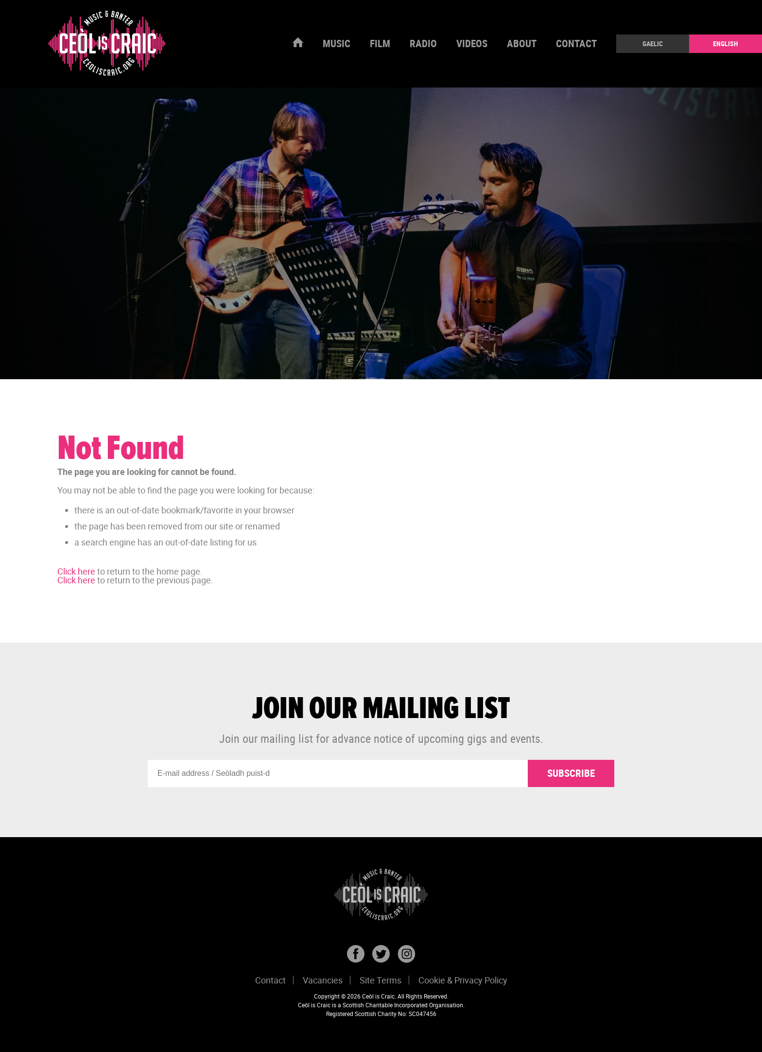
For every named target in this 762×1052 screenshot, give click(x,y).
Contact (576, 43)
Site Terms (380, 980)
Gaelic (652, 43)
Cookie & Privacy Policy (462, 980)
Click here (76, 571)
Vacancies (323, 980)
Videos (471, 43)
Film (380, 43)
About (522, 43)
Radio (423, 43)
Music (336, 43)
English (725, 43)
